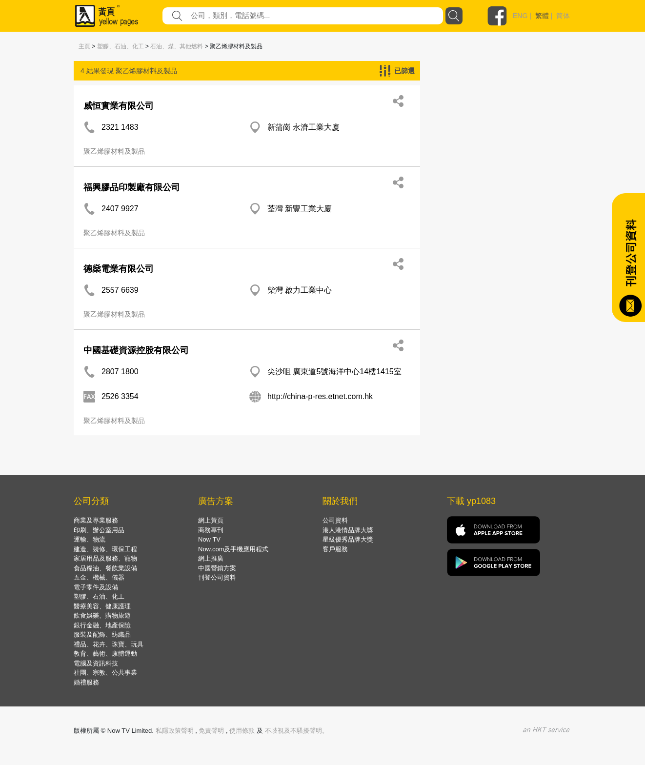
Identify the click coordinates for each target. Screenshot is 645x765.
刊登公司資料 (217, 577)
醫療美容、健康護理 (102, 606)
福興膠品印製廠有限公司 (131, 187)
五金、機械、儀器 (99, 577)
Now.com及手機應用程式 (233, 549)
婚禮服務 (86, 682)
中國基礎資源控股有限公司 (136, 350)
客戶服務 (335, 549)
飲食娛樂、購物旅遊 (102, 615)
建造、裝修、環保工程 (105, 549)
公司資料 (335, 520)
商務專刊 (210, 530)
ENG (520, 16)
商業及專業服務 (96, 520)
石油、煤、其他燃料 (176, 46)
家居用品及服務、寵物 (105, 558)
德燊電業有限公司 (118, 269)
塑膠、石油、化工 (120, 46)
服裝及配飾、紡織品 (102, 634)
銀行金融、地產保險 (102, 625)
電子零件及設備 (96, 587)
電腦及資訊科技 (96, 663)
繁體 (542, 16)
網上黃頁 (210, 520)
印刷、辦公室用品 (99, 530)
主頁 (84, 46)
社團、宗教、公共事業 (105, 672)
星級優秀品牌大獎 (347, 539)
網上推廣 (210, 558)
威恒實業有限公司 (118, 106)
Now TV (209, 539)
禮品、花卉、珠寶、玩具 (108, 644)
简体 (563, 16)
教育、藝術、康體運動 (105, 653)
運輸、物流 (89, 539)
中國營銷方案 (217, 568)
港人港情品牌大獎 (347, 530)
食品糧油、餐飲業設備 (105, 568)
